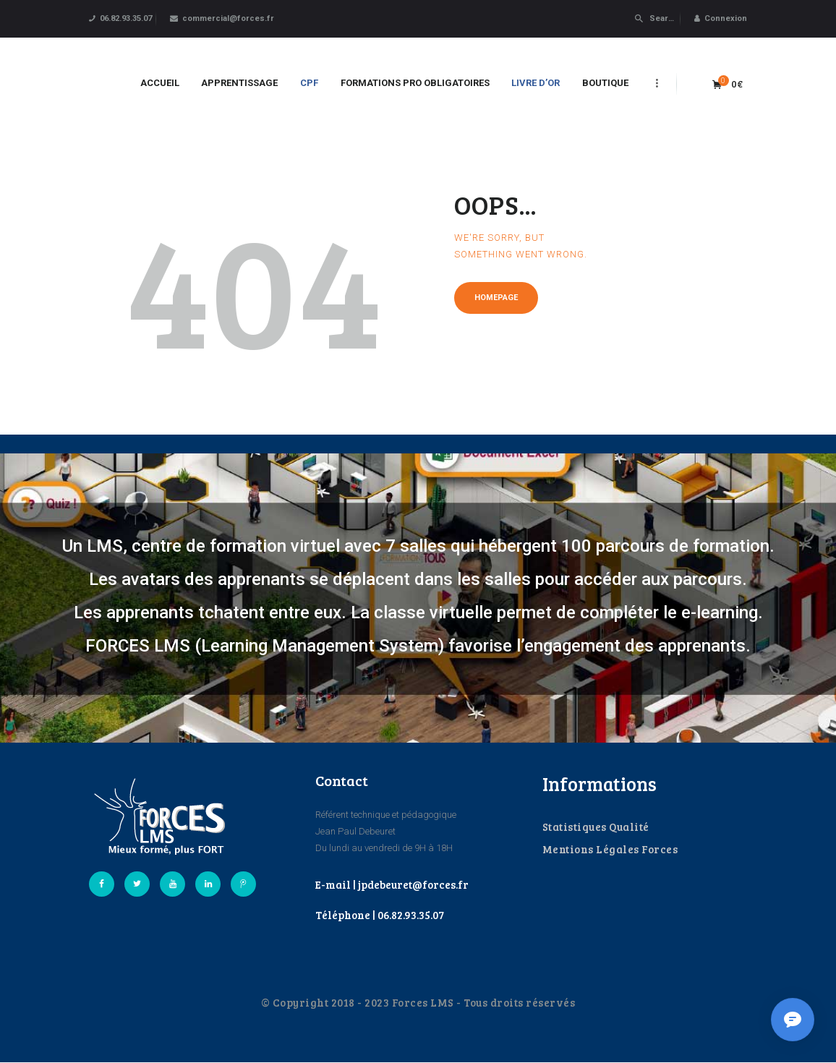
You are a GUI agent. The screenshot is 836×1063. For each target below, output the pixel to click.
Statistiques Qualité (595, 826)
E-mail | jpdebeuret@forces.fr (392, 884)
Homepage (496, 297)
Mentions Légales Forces (610, 849)
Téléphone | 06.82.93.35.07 (379, 915)
